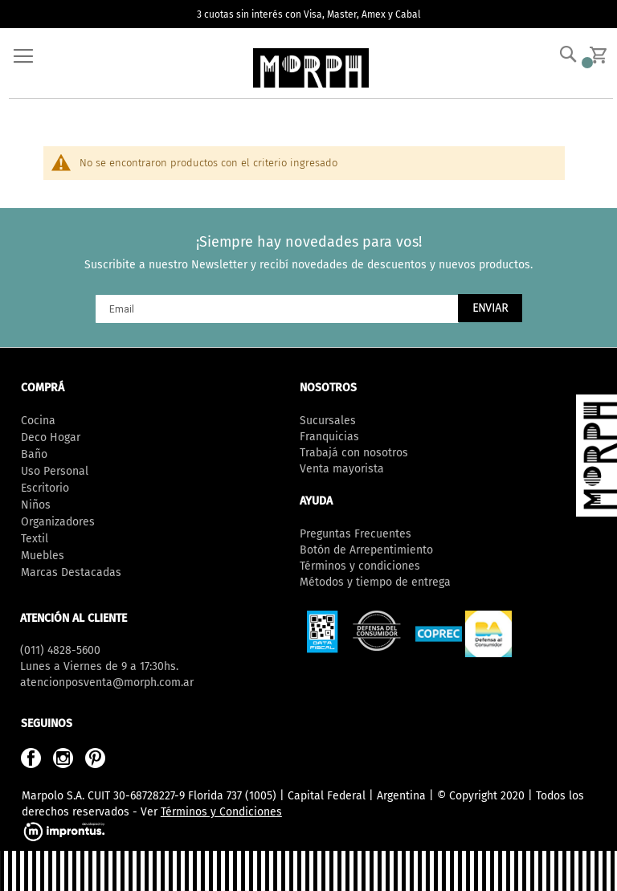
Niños (36, 505)
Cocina (38, 420)
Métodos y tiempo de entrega (375, 582)
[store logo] (311, 68)
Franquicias (329, 436)
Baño (34, 454)
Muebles (42, 555)
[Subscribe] (490, 308)
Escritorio (45, 488)
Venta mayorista (342, 469)
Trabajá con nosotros (354, 453)
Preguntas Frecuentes (355, 534)
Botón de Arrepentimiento (366, 550)
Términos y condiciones (360, 566)
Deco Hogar (50, 437)
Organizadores (58, 522)
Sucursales (328, 420)
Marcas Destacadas (71, 572)
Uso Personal (54, 471)
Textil (34, 539)
